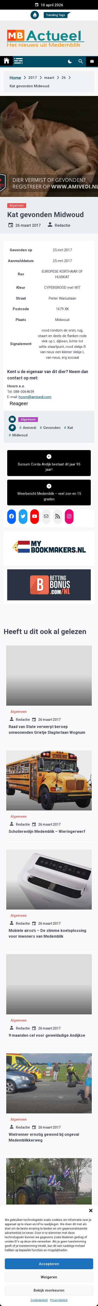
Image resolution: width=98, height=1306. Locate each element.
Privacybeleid (58, 1300)
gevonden (52, 428)
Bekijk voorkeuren (49, 1290)
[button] (90, 1210)
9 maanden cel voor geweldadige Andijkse (47, 1035)
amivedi (29, 428)
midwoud (20, 435)
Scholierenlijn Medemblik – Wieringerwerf (47, 831)
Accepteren (49, 1264)
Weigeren (49, 1277)
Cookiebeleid (39, 1300)
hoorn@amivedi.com (35, 397)
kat (70, 428)
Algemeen (17, 205)
